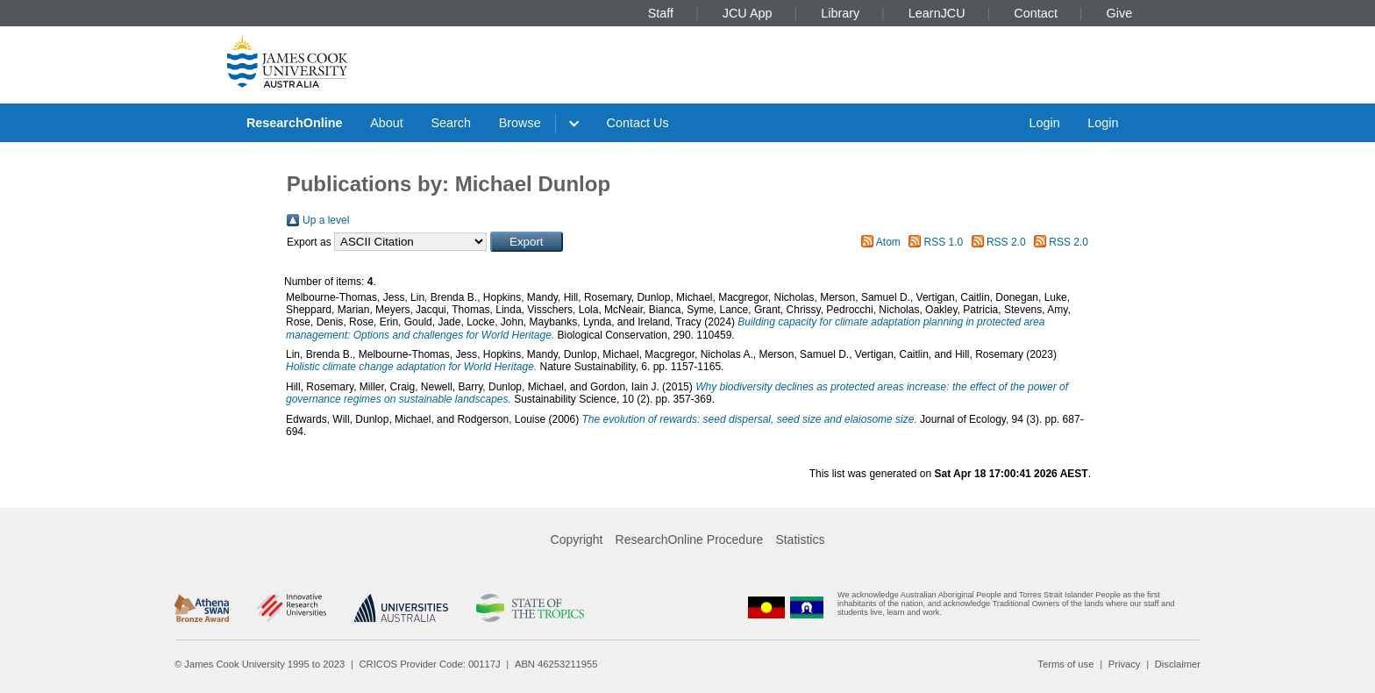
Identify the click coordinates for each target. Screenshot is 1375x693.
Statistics (799, 539)
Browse (520, 123)
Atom (888, 242)
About (386, 123)
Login (1044, 123)
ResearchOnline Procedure (690, 539)
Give (1120, 13)
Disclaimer (1177, 664)
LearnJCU (936, 13)
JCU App (748, 13)
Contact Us (638, 123)
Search (451, 123)
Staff (660, 13)
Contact (1036, 13)
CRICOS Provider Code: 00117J (430, 664)
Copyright (577, 539)
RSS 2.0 (1006, 242)
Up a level (326, 220)
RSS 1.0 (944, 242)
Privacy (1124, 664)
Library (840, 13)
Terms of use (1065, 664)
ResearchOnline (294, 123)
